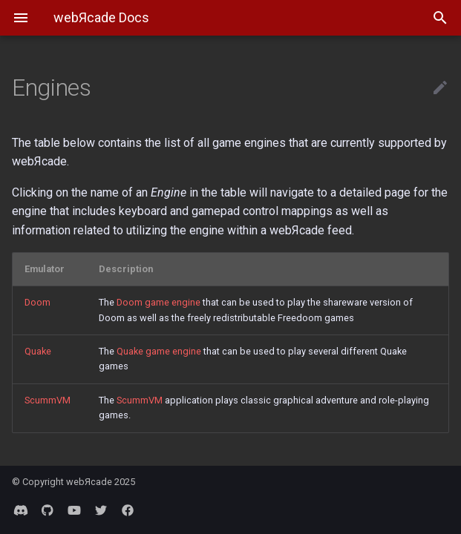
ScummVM (47, 400)
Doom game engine (158, 302)
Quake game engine (159, 351)
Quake (37, 351)
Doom (37, 302)
